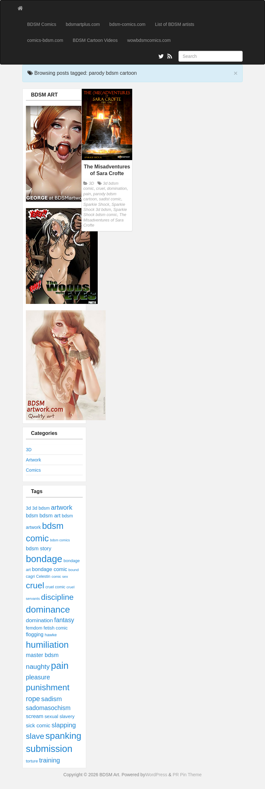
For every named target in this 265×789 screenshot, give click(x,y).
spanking (63, 736)
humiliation (47, 645)
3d (28, 508)
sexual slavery (59, 716)
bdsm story (38, 548)
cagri (30, 576)
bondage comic (49, 569)
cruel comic (55, 587)
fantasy (64, 619)
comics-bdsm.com (45, 40)
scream (34, 716)
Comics (33, 470)
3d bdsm (41, 508)
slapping (64, 725)
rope (33, 699)
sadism (51, 698)
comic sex (59, 576)
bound (73, 570)
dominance (48, 609)
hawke (51, 634)
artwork (61, 507)
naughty (38, 666)
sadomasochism (48, 707)
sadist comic (110, 199)
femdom (34, 627)
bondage (44, 558)
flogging (34, 634)
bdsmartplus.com (83, 24)
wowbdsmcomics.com (148, 40)
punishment (48, 687)
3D (29, 449)
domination (39, 620)
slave (35, 736)
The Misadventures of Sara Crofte (104, 220)
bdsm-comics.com (128, 24)
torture (32, 761)
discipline (57, 597)
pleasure (38, 677)
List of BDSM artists (174, 24)
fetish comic (55, 627)
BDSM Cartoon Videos (95, 40)
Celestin (43, 576)
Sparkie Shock (96, 204)
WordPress (156, 774)
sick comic (38, 726)
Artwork (33, 459)
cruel (35, 585)
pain (60, 666)
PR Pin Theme (187, 774)
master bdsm (42, 655)
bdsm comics (60, 540)
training (49, 760)
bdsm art (49, 516)
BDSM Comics (41, 24)
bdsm (32, 515)
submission (49, 749)
